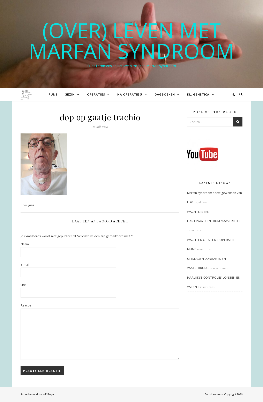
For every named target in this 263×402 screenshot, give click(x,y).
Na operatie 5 (129, 94)
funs (31, 205)
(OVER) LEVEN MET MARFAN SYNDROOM (131, 40)
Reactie (26, 305)
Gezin (70, 94)
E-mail (25, 264)
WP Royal (48, 394)
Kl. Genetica (198, 94)
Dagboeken (165, 94)
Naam (25, 244)
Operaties (96, 94)
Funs (53, 94)
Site (23, 285)
